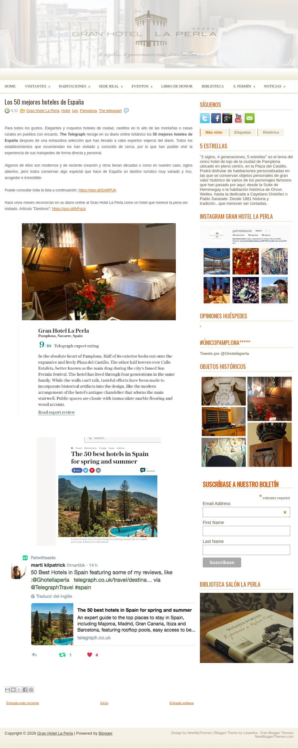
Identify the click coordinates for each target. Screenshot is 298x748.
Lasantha (250, 733)
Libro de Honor (176, 86)
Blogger (106, 733)
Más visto (214, 132)
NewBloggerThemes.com (274, 736)
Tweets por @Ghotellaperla (224, 353)
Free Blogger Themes (276, 733)
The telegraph (110, 111)
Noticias (276, 84)
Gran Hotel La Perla (42, 111)
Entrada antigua (181, 703)
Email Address (245, 503)
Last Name (213, 541)
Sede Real (113, 84)
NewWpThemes (199, 733)
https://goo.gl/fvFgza (69, 209)
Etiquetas (242, 132)
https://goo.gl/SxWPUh (97, 190)
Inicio (104, 703)
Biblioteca (213, 86)
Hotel (65, 111)
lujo (75, 111)
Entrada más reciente (23, 703)
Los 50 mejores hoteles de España (44, 102)
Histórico (271, 132)
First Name (213, 522)
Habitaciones (76, 84)
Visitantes (39, 84)
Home (10, 86)
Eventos (144, 84)
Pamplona (88, 111)
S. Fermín (246, 84)
